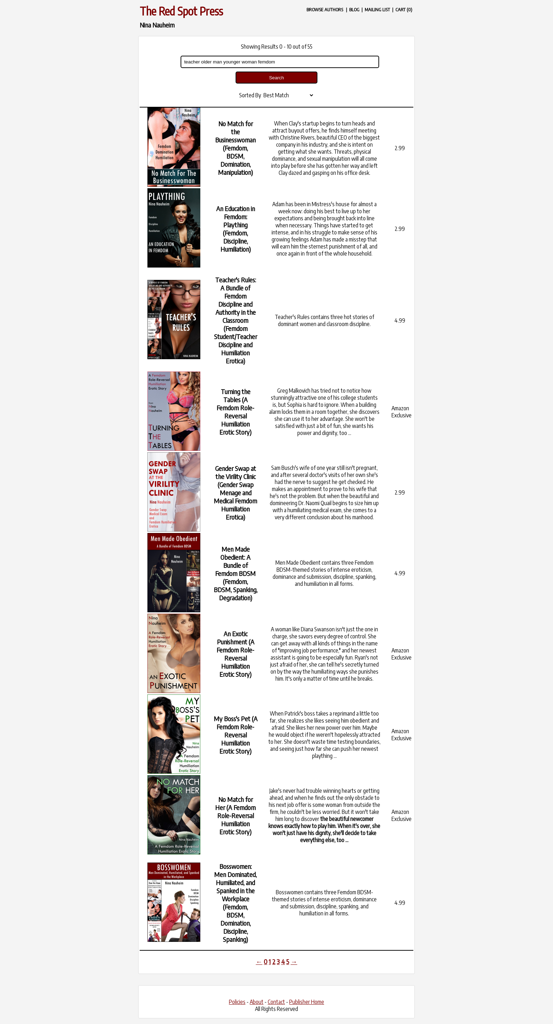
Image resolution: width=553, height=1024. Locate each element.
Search (276, 77)
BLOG (354, 9)
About (256, 1001)
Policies (237, 1001)
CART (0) (403, 9)
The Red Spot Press (181, 11)
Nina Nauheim (157, 25)
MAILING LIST (377, 9)
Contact (276, 1001)
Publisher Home (306, 1001)
